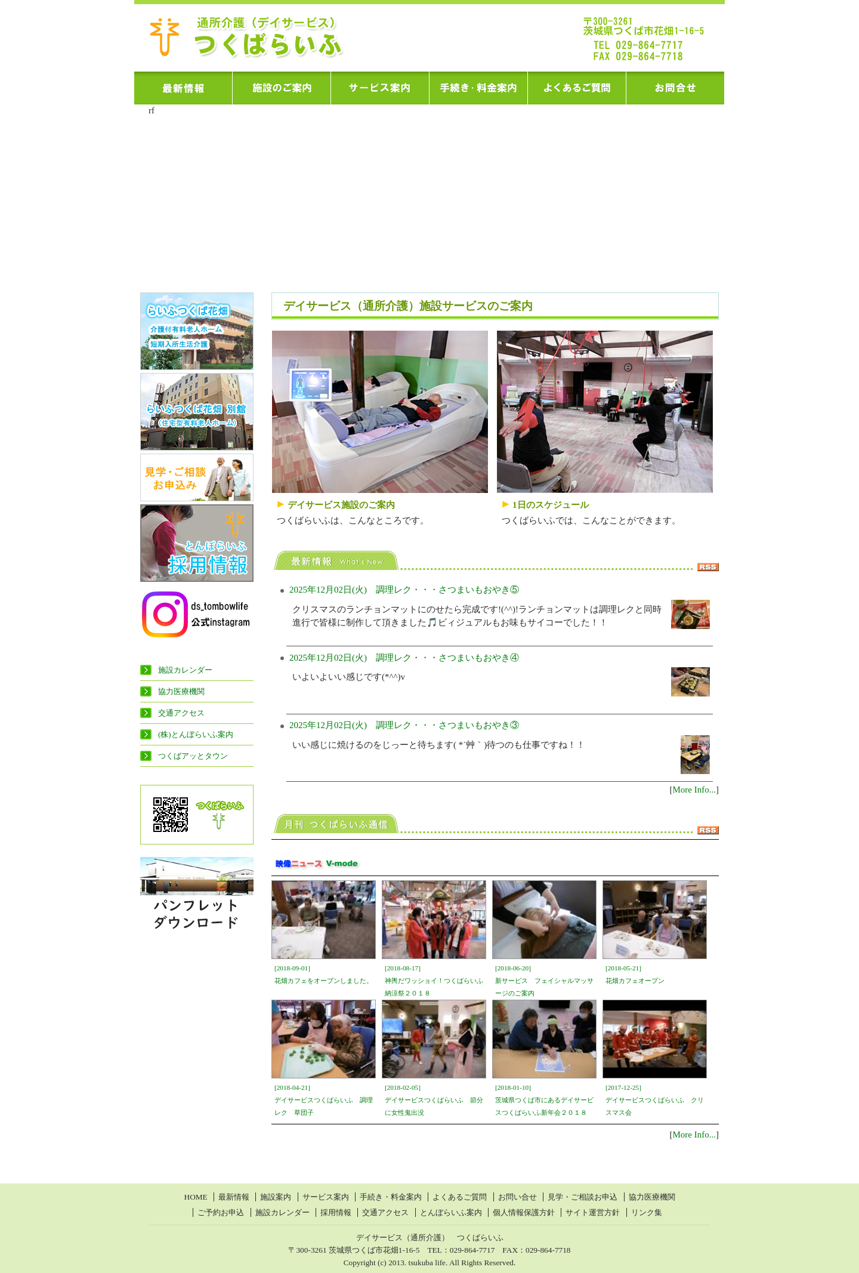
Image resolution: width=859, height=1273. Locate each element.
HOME (196, 1196)
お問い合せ (517, 1196)
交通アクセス (181, 712)
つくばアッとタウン (193, 755)
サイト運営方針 (593, 1212)
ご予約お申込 (220, 1212)
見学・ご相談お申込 (582, 1196)
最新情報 (233, 1196)
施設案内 (275, 1196)
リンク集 (646, 1212)
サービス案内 (325, 1196)
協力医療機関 (181, 691)
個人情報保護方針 (524, 1212)
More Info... (694, 789)
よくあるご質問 (459, 1196)
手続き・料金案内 (391, 1196)
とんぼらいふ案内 (451, 1212)
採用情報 (335, 1212)
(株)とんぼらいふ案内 (195, 734)
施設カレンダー (185, 669)
